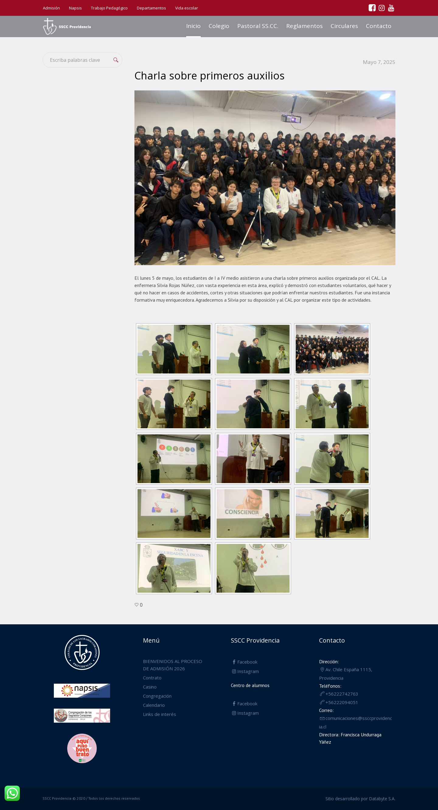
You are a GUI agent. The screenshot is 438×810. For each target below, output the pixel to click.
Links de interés (159, 714)
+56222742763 (341, 694)
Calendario (154, 705)
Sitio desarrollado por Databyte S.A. (360, 798)
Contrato (152, 678)
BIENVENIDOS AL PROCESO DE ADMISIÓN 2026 (172, 664)
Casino (150, 687)
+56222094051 (341, 702)
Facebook (247, 662)
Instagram (248, 671)
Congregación (157, 696)
